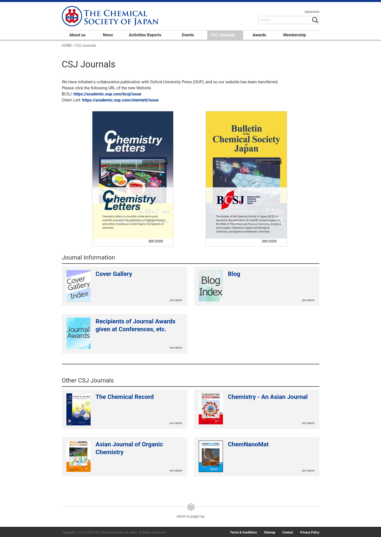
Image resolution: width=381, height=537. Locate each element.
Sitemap (269, 532)
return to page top (190, 510)
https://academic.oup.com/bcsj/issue (107, 94)
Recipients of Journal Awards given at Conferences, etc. (124, 334)
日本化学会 (111, 16)
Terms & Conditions (243, 532)
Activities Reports (145, 35)
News (108, 35)
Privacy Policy (309, 532)
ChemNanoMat (257, 457)
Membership (294, 35)
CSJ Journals (223, 35)
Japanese (311, 12)
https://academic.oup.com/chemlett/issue (120, 100)
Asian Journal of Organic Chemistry (124, 457)
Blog (257, 286)
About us (77, 35)
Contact (287, 532)
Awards (259, 35)
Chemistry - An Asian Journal (257, 409)
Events (188, 35)
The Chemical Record (124, 409)
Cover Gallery (124, 286)
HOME (67, 45)
